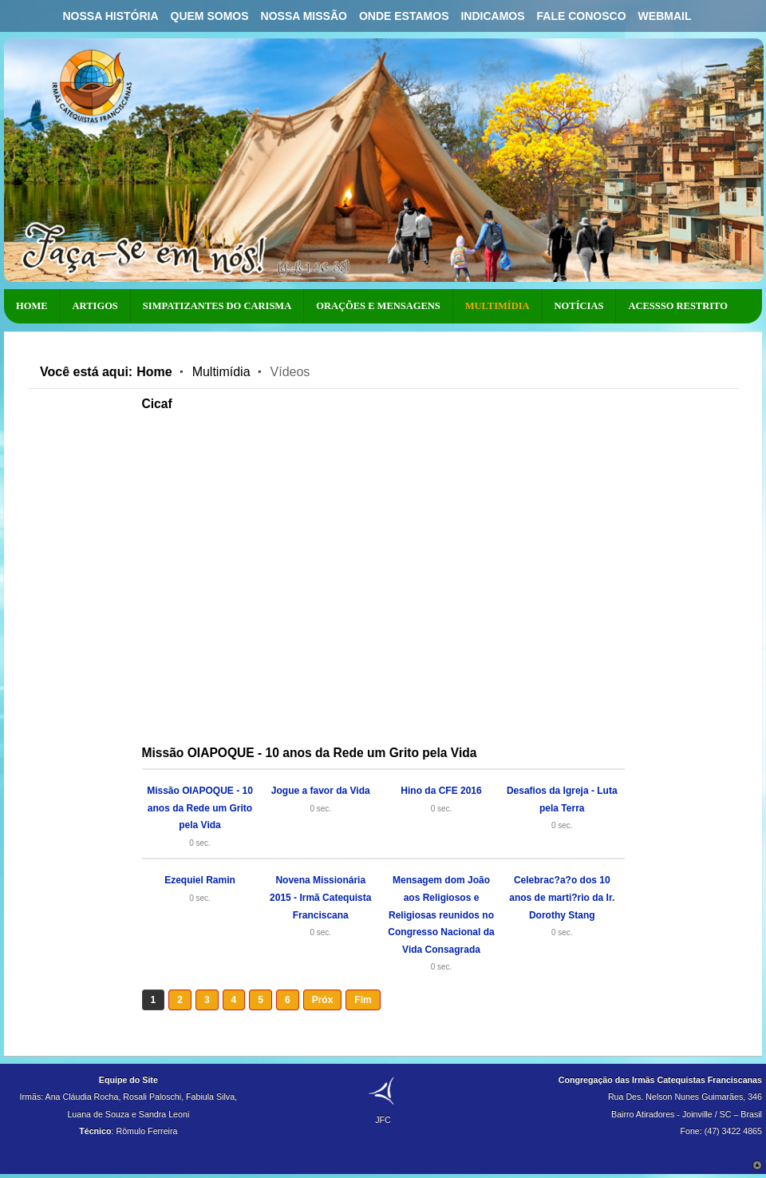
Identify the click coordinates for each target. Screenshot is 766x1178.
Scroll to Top (757, 1165)
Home (154, 372)
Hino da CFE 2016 (441, 790)
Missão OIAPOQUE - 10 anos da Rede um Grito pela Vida (200, 808)
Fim (362, 999)
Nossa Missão (304, 16)
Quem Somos (210, 16)
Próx (323, 999)
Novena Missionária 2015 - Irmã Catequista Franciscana (320, 897)
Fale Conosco (581, 16)
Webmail (665, 16)
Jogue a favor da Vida (320, 790)
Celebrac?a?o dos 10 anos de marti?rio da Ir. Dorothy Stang (561, 897)
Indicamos (492, 16)
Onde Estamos (404, 16)
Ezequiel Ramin (199, 880)
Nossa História (110, 16)
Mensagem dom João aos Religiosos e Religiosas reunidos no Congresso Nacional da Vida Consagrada (441, 914)
